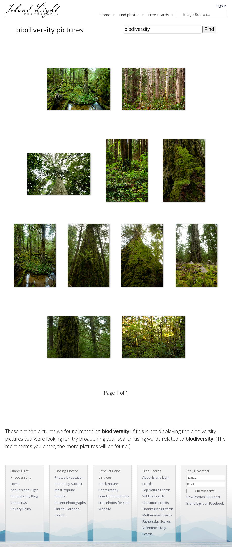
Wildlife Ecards (153, 496)
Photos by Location (69, 477)
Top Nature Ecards (156, 490)
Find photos (129, 14)
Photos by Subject (68, 483)
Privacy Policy (21, 509)
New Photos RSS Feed (203, 497)
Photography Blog (24, 496)
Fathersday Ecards (156, 521)
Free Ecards (158, 14)
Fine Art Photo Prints (113, 496)
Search (60, 515)
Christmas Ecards (155, 502)
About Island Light (24, 490)
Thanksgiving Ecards (158, 509)
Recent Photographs (70, 502)
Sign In (221, 6)
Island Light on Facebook (205, 503)
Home (105, 14)
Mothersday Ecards (157, 515)
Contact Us (19, 502)
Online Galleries (67, 509)
